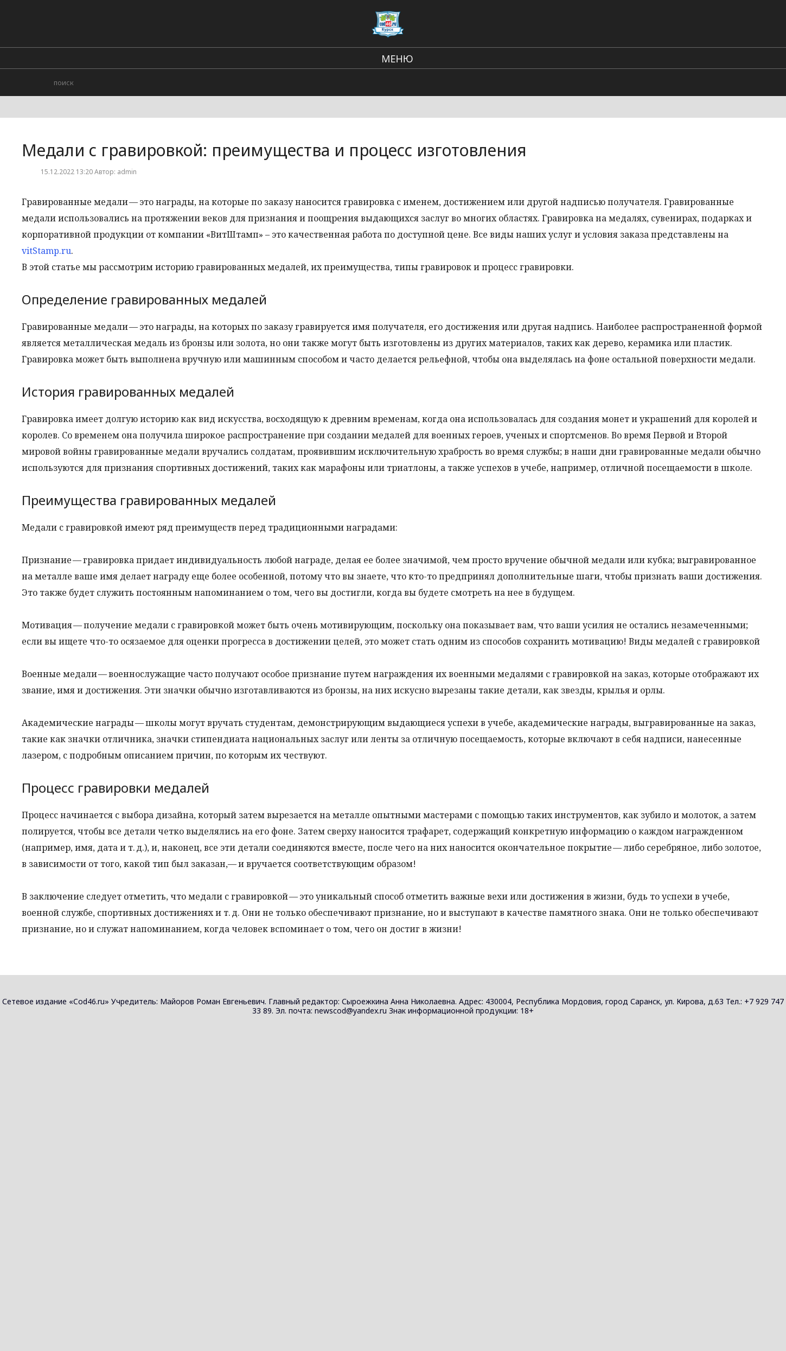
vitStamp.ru (46, 251)
